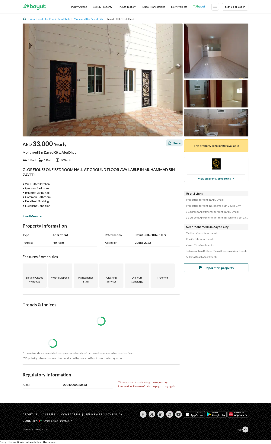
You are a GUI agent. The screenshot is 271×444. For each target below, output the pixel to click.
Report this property (216, 267)
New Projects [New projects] (179, 6)
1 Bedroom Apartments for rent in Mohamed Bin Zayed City (217, 217)
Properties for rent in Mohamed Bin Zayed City (213, 205)
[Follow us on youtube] (178, 414)
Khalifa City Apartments (200, 239)
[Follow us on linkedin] (160, 414)
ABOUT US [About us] (30, 414)
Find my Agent (78, 6)
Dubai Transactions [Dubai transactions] (153, 6)
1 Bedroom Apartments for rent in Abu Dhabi (212, 211)
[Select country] (55, 421)
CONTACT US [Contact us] (70, 414)
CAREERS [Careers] (49, 414)
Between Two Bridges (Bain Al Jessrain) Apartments (216, 251)
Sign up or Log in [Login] (235, 6)
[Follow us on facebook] (143, 414)
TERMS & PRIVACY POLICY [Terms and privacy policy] (104, 414)
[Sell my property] (102, 7)
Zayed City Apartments (200, 245)
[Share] (174, 142)
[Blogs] (199, 7)
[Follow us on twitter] (151, 414)
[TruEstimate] (127, 7)
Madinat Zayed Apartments (202, 233)
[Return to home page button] (34, 7)
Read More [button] (32, 216)
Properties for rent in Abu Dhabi (205, 199)
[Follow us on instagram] (169, 414)
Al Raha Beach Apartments (202, 256)
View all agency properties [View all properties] (216, 178)
